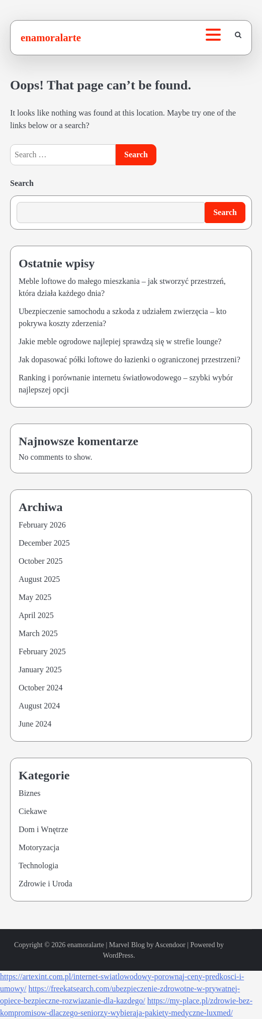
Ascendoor (170, 945)
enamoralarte (51, 37)
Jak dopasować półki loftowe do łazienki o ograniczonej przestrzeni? (129, 359)
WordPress (118, 955)
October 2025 (41, 561)
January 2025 (40, 669)
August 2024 (39, 705)
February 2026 (42, 525)
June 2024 (35, 724)
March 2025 (38, 633)
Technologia (38, 865)
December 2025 (44, 543)
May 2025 (35, 597)
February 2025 (42, 651)
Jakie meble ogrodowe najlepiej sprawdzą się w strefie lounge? (120, 341)
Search (22, 183)
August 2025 (39, 579)
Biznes (30, 793)
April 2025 (36, 615)
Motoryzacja (39, 847)
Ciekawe (33, 811)
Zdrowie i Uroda (45, 883)
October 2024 (41, 687)
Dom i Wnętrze (43, 829)
